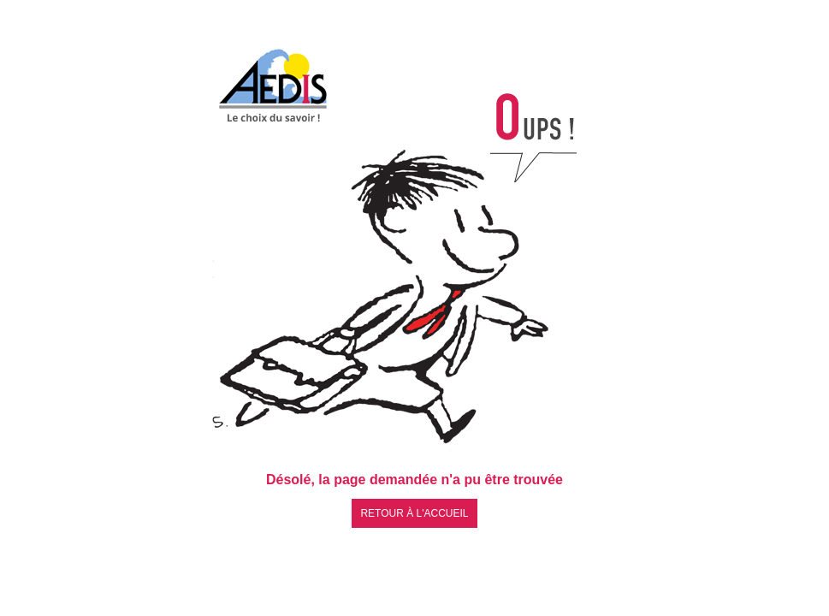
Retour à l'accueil (414, 513)
